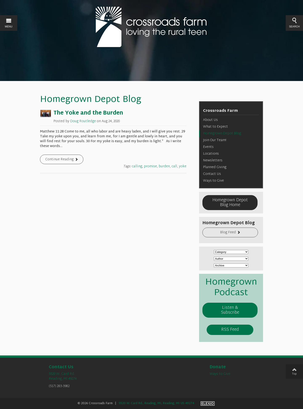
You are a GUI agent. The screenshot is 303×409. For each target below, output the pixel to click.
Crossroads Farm (220, 110)
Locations (211, 154)
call (174, 166)
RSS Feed (230, 329)
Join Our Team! (214, 140)
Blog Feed (228, 232)
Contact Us (212, 174)
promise (150, 166)
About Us (210, 120)
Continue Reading (59, 160)
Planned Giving (214, 167)
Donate (218, 367)
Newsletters (212, 161)
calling (137, 166)
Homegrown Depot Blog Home (230, 202)
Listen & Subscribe (230, 310)
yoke (182, 166)
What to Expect (215, 127)
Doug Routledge (83, 121)
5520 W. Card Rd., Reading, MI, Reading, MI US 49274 (156, 403)
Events (208, 147)
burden (164, 166)
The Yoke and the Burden (88, 113)
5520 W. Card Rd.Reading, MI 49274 (63, 376)
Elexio (208, 403)
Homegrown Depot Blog (222, 134)
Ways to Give (213, 181)
